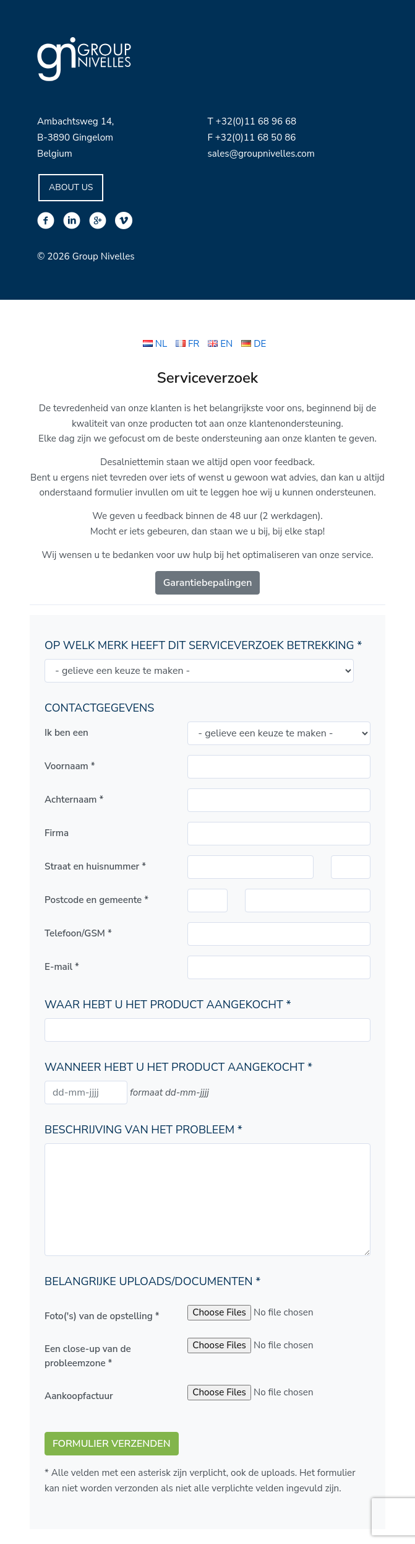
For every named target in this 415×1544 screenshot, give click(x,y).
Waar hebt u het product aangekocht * (168, 1004)
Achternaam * (74, 799)
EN (220, 344)
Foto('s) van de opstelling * (102, 1316)
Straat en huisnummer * (95, 866)
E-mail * (62, 967)
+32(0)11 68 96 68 (256, 121)
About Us (71, 187)
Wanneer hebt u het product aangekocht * (178, 1067)
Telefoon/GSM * (78, 933)
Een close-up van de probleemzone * (88, 1356)
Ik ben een (66, 732)
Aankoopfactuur (79, 1396)
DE (253, 344)
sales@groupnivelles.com (261, 153)
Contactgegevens (99, 707)
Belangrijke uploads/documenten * (152, 1281)
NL (155, 344)
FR (187, 344)
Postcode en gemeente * (96, 900)
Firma (57, 833)
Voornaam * (70, 766)
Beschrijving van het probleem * (143, 1129)
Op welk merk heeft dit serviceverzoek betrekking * (203, 645)
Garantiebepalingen (207, 583)
